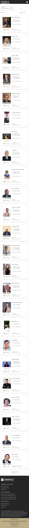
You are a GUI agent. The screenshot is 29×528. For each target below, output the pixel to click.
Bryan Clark (15, 454)
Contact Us (3, 507)
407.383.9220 (16, 228)
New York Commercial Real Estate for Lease (8, 499)
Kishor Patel (15, 55)
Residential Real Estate (5, 503)
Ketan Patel (15, 36)
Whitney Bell (15, 359)
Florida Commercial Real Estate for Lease (8, 495)
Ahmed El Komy (16, 17)
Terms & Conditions (14, 524)
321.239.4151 (16, 456)
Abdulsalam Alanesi (17, 302)
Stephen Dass (15, 226)
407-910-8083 (16, 304)
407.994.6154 (16, 19)
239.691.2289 (16, 171)
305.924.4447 (16, 380)
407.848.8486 (16, 133)
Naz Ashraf (15, 321)
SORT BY (22, 12)
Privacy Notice (14, 519)
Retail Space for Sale (4, 487)
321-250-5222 (16, 437)
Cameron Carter (16, 207)
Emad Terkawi (15, 283)
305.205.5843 (16, 399)
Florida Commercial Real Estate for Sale (8, 493)
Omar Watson (15, 188)
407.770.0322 (16, 418)
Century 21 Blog (4, 505)
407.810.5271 (16, 95)
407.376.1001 (16, 209)
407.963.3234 (16, 57)
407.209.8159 (16, 76)
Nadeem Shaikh (16, 93)
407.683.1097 (16, 285)
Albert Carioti (15, 416)
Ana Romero (15, 264)
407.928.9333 (16, 420)
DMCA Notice (14, 526)
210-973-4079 (16, 266)
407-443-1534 (16, 114)
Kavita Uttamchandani (18, 169)
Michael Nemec (16, 245)
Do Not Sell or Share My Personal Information (14, 521)
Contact (7, 29)
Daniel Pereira (15, 74)
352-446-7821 (16, 38)
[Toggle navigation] (27, 1)
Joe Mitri (14, 150)
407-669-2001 (16, 323)
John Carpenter (16, 435)
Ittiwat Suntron (16, 112)
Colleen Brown (16, 397)
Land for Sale (3, 489)
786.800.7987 (16, 190)
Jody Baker (15, 340)
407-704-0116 (16, 154)
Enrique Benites (16, 378)
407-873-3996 (16, 342)
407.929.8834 (16, 247)
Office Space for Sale (5, 486)
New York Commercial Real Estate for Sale (8, 497)
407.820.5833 (16, 361)
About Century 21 (5, 501)
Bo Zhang (14, 131)
